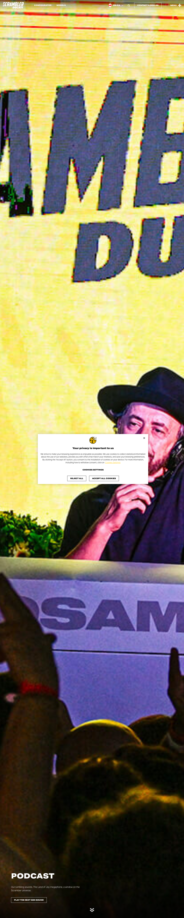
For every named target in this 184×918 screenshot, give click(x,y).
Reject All (76, 478)
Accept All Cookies (104, 478)
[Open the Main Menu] (175, 5)
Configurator (42, 5)
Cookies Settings (112, 462)
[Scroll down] (92, 909)
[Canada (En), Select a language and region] (115, 5)
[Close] (144, 438)
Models (61, 5)
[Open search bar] (129, 5)
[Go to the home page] (13, 5)
